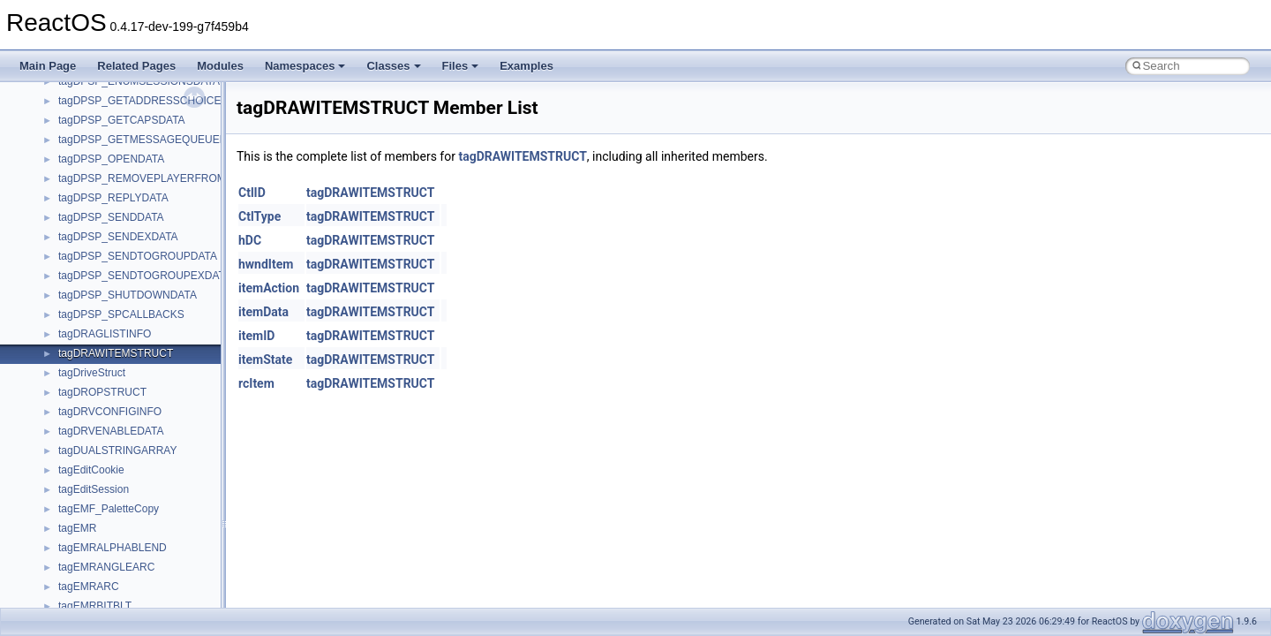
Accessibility (87, 460)
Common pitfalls (68, 91)
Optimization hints (72, 207)
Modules (220, 65)
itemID (256, 336)
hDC (249, 240)
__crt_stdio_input (98, 402)
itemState (265, 359)
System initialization (76, 169)
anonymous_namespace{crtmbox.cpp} (148, 557)
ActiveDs (79, 479)
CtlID (252, 193)
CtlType (259, 216)
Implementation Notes (81, 227)
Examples (526, 65)
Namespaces (305, 65)
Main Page (47, 65)
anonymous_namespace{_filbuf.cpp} (143, 499)
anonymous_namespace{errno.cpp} (141, 577)
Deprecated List (67, 305)
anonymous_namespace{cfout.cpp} (140, 538)
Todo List (51, 285)
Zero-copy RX (62, 149)
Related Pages (136, 65)
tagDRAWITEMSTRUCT (522, 156)
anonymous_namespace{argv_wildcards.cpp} (164, 518)
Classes (393, 65)
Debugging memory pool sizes (101, 110)
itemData (263, 312)
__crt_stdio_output (102, 421)
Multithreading (63, 188)
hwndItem (265, 264)
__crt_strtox (86, 441)
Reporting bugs (66, 130)
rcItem (256, 383)
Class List (67, 382)
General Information (77, 266)
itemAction (268, 288)
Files (460, 65)
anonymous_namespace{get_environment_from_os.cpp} (191, 596)
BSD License (60, 246)
